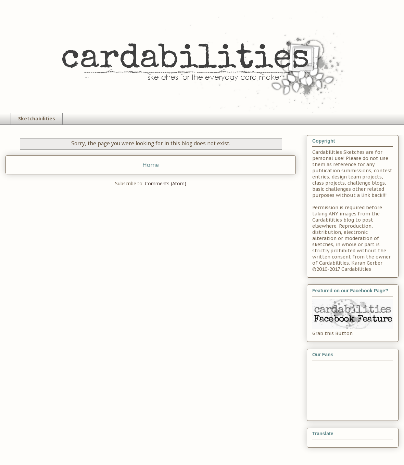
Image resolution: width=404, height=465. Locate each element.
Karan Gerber (366, 263)
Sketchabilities (36, 118)
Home (150, 165)
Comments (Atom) (165, 183)
